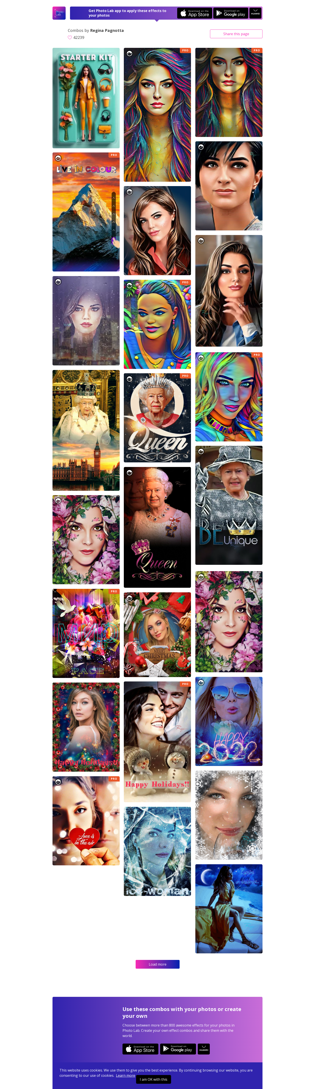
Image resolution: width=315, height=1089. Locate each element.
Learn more (125, 1075)
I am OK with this (153, 1079)
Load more (157, 964)
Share (236, 33)
